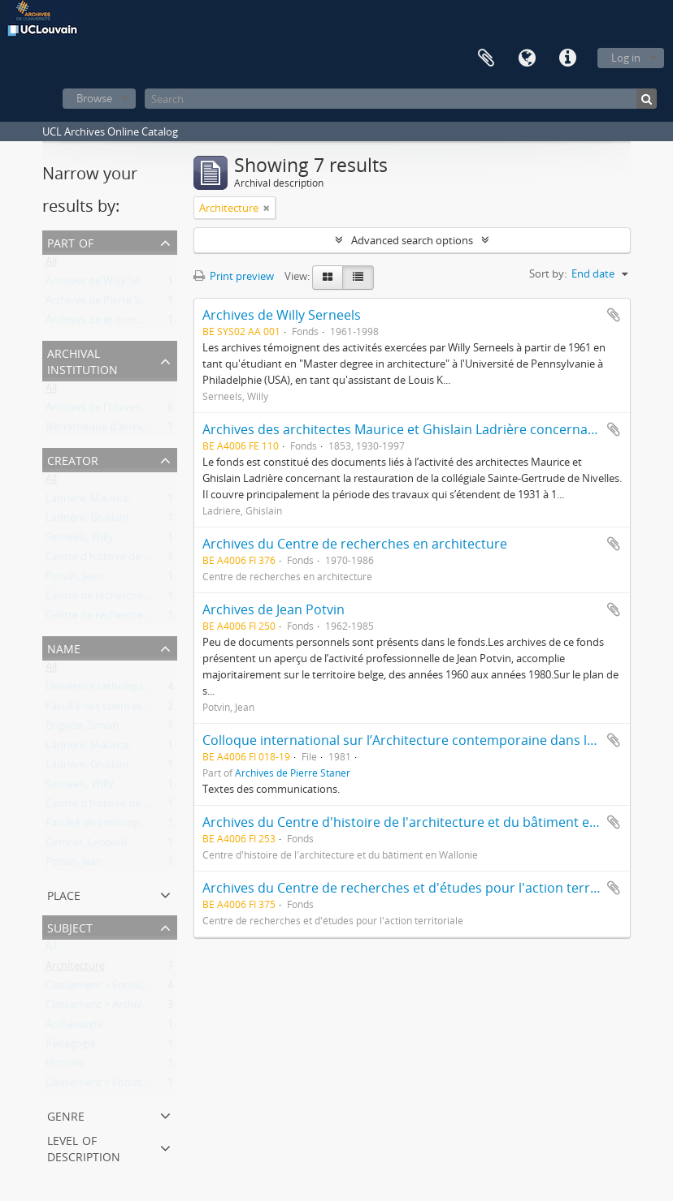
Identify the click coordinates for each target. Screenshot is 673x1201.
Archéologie (74, 1027)
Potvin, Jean (74, 579)
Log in (625, 57)
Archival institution (82, 360)
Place (63, 894)
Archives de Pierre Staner (106, 303)
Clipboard (486, 58)
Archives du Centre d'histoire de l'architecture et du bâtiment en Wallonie (427, 822)
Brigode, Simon (82, 728)
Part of (70, 241)
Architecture (75, 969)
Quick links (567, 58)
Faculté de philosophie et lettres (123, 826)
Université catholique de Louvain (125, 689)
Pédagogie (71, 1047)
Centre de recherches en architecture (135, 618)
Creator (72, 459)
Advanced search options (412, 240)
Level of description (83, 1147)
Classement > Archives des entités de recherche (159, 1008)
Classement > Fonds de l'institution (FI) (139, 988)
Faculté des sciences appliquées (122, 709)
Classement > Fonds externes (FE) (126, 1085)
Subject (70, 926)
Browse (94, 98)
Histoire (65, 1066)
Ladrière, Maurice (87, 501)
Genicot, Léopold (87, 845)
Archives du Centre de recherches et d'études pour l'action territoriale (417, 888)
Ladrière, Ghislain (87, 521)
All (51, 264)
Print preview (233, 276)
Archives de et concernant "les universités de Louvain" (176, 323)
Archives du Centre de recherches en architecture (354, 544)
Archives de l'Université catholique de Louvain (156, 410)
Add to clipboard (614, 315)
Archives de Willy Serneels (107, 284)
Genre (66, 1115)
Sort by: (548, 273)
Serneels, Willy (80, 540)
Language (526, 58)
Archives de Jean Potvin (273, 609)
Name (63, 647)
